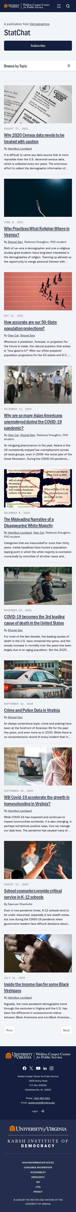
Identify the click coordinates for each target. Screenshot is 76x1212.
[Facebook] (24, 1068)
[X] (31, 1068)
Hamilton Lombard (20, 148)
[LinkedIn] (45, 1068)
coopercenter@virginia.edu (41, 1102)
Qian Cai (13, 335)
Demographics (39, 24)
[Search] (68, 6)
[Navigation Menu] (59, 6)
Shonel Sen (15, 242)
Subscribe (38, 45)
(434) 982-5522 (41, 1098)
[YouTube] (38, 1068)
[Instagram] (51, 1068)
